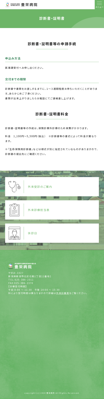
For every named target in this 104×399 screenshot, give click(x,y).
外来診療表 (62, 293)
